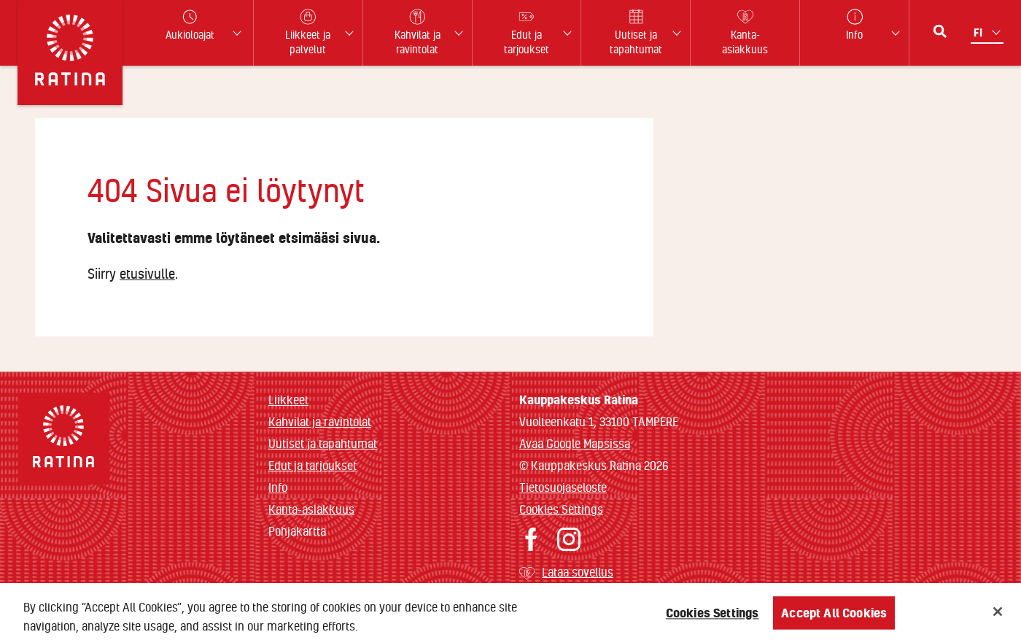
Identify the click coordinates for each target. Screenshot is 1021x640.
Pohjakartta (297, 531)
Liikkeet (288, 399)
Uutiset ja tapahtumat (322, 443)
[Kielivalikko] (988, 32)
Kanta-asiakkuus (311, 509)
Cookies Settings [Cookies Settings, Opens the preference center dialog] (712, 617)
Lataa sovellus (577, 571)
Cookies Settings (561, 509)
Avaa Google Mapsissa (574, 443)
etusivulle (147, 273)
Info (277, 487)
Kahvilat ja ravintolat (319, 421)
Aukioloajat (190, 25)
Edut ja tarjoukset (312, 465)
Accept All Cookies (834, 617)
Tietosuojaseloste (563, 487)
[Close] (998, 616)
